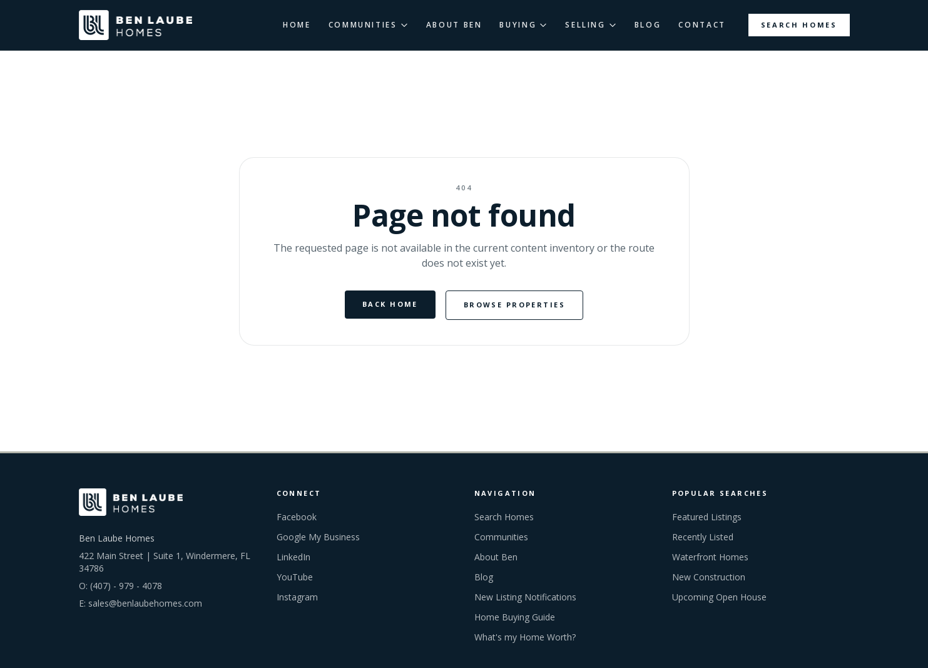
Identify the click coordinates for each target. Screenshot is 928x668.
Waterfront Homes (710, 557)
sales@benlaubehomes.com (145, 603)
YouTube (295, 577)
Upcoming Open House (719, 597)
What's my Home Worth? (525, 637)
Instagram (297, 597)
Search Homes (799, 24)
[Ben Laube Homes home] (136, 25)
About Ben (496, 557)
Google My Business (318, 537)
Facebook (297, 517)
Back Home (390, 304)
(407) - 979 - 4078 (126, 586)
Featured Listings (707, 517)
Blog (483, 577)
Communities (501, 537)
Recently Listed (702, 537)
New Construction (708, 577)
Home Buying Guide (514, 617)
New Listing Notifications (525, 597)
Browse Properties (514, 304)
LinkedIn (293, 557)
